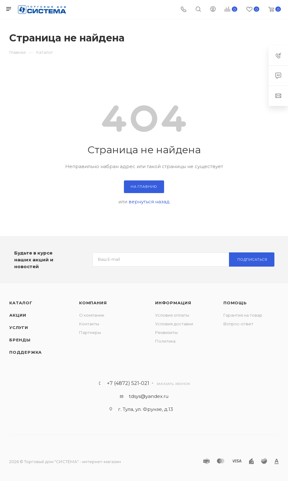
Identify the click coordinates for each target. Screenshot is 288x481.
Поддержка (25, 352)
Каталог (20, 302)
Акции (17, 315)
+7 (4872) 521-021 (128, 383)
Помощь (235, 302)
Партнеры (90, 332)
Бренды (20, 339)
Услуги (18, 327)
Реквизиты (166, 332)
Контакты (89, 323)
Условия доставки (174, 323)
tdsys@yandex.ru (148, 396)
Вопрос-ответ (238, 323)
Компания (93, 302)
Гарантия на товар (242, 315)
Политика (165, 341)
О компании (91, 315)
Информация (173, 302)
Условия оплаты (172, 315)
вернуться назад (149, 202)
